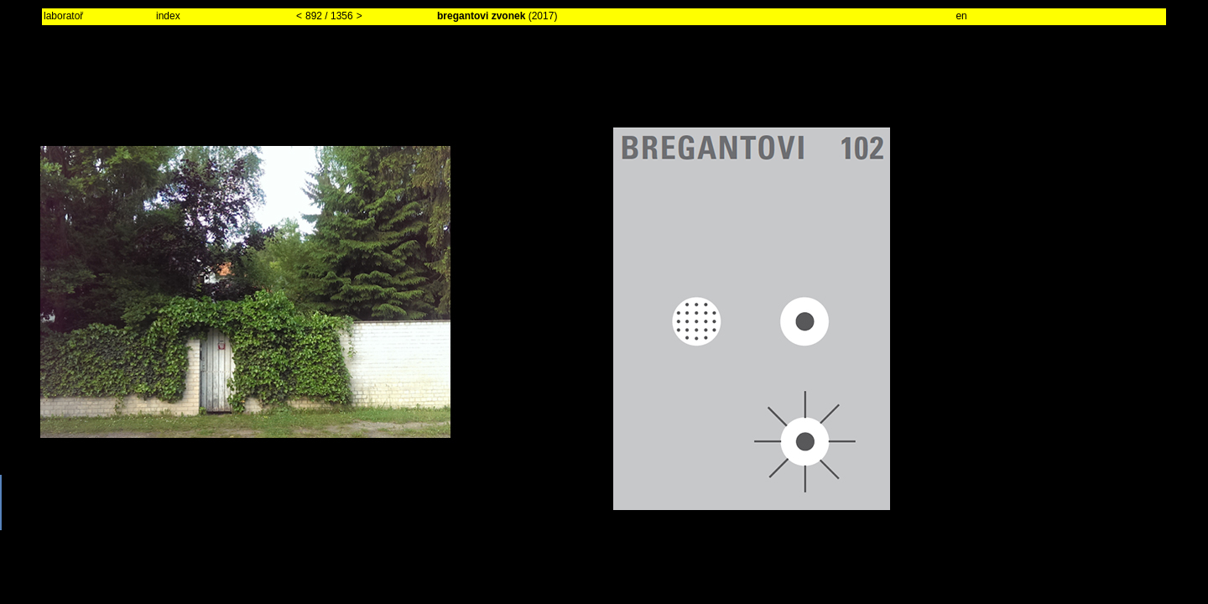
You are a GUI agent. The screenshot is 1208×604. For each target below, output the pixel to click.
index (168, 16)
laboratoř (63, 16)
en (960, 16)
